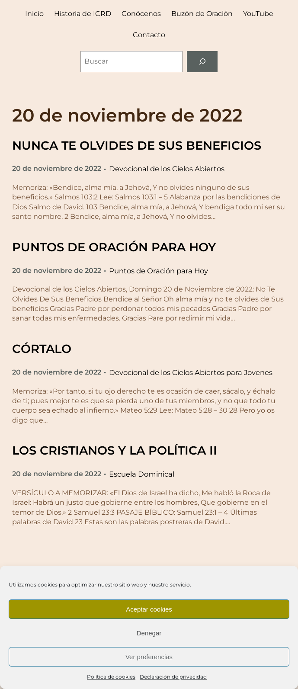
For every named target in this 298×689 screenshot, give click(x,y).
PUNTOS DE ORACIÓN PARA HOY (114, 247)
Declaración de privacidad (173, 676)
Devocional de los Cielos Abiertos (166, 168)
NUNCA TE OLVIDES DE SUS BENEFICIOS (136, 145)
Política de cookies (111, 676)
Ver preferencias (149, 656)
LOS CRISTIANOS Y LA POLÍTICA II (114, 450)
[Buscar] (202, 61)
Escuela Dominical (141, 474)
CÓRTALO (41, 349)
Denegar (149, 633)
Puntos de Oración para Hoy (158, 270)
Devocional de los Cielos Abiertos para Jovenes (190, 372)
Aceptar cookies (149, 609)
